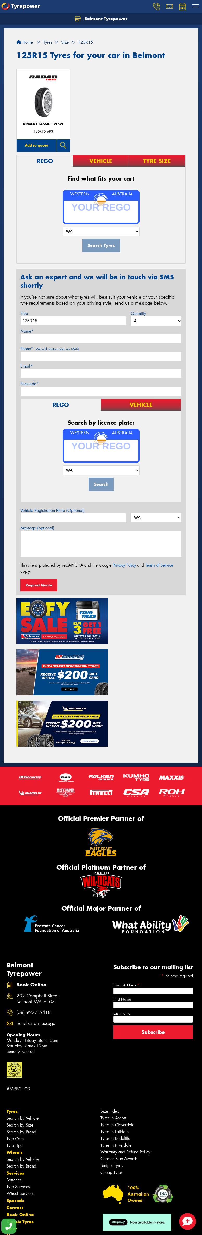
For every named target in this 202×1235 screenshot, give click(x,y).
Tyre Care (15, 1078)
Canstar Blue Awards (118, 1098)
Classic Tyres (20, 1161)
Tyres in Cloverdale (117, 1064)
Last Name (121, 953)
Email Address (126, 924)
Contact (15, 1147)
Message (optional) (37, 528)
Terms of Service (159, 565)
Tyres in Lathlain (114, 1071)
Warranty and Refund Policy (125, 1092)
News (13, 1176)
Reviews (16, 1183)
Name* (27, 331)
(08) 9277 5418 (33, 952)
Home (24, 42)
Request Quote (39, 585)
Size (24, 313)
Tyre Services (18, 1126)
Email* (26, 366)
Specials (15, 1140)
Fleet (12, 1168)
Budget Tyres (111, 1105)
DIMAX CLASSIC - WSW (43, 124)
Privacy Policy (124, 565)
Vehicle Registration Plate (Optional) (52, 510)
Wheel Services (20, 1133)
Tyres (12, 1051)
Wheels (15, 1092)
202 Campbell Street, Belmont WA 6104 (38, 939)
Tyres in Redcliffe (115, 1078)
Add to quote (36, 145)
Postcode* (29, 383)
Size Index (109, 1051)
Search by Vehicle (23, 1058)
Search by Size (20, 1065)
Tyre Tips (14, 1085)
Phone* (49, 348)
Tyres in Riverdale (115, 1085)
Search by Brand (21, 1072)
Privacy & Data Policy (37, 1226)
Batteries (14, 1120)
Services (15, 1113)
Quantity (138, 313)
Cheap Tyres (111, 1112)
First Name (122, 939)
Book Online (20, 1154)
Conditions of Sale (69, 1226)
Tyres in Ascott (113, 1058)
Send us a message (35, 963)
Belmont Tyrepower (101, 19)
